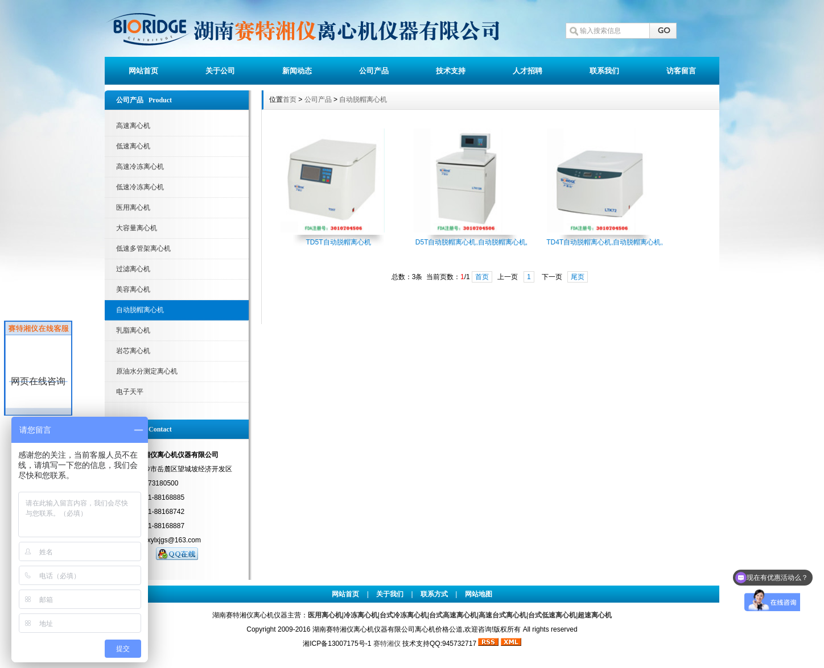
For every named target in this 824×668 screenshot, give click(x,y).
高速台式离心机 (502, 615)
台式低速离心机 (552, 615)
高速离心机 (133, 126)
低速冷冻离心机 (140, 187)
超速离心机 (595, 615)
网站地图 (478, 594)
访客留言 (681, 71)
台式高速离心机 (453, 615)
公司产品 (374, 71)
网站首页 (143, 71)
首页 (289, 99)
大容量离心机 (136, 228)
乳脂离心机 (133, 330)
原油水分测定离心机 (147, 371)
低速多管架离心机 (143, 248)
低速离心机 (133, 146)
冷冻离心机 (361, 615)
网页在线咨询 (38, 381)
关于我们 (389, 594)
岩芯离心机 (133, 351)
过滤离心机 (133, 269)
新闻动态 (297, 71)
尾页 (577, 277)
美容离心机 (133, 289)
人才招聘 (527, 71)
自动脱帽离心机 (140, 310)
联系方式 (434, 594)
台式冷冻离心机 (403, 615)
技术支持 (450, 71)
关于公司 (220, 71)
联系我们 (604, 71)
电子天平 (129, 392)
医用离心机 (133, 207)
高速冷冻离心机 (140, 167)
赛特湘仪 (387, 644)
